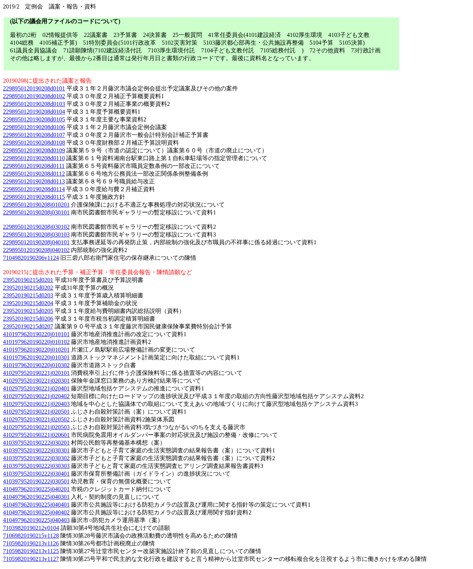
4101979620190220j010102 (36, 342)
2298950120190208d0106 (34, 127)
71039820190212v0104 (31, 528)
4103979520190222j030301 (36, 450)
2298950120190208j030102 (36, 227)
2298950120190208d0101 (34, 88)
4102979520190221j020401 (36, 388)
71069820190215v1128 (31, 535)
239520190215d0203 (28, 295)
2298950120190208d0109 (34, 150)
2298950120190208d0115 (34, 197)
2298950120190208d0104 (34, 111)
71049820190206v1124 (31, 258)
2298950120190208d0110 (34, 158)
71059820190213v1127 (31, 559)
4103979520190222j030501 (36, 481)
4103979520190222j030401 (36, 473)
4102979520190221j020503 (36, 427)
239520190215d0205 (28, 311)
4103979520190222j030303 (36, 466)
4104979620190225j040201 (36, 489)
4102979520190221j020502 (36, 419)
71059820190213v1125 (31, 551)
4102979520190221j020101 (36, 373)
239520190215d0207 (28, 326)
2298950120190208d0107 (34, 135)
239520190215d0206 (28, 318)
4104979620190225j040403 (36, 520)
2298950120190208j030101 (36, 212)
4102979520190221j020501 (36, 411)
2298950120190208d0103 (34, 104)
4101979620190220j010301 (36, 357)
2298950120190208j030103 (36, 234)
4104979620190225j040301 (36, 497)
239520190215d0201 (28, 280)
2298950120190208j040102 (36, 250)
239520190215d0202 (28, 287)
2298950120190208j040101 (36, 242)
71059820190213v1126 (31, 543)
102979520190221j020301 (37, 380)
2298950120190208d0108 (34, 142)
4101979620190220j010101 (36, 334)
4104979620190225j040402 (36, 512)
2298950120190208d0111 (34, 166)
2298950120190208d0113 (34, 181)
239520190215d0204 (28, 303)
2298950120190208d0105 (34, 119)
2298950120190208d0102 (34, 96)
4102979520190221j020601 (36, 435)
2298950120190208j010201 (36, 204)
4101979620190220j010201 (36, 349)
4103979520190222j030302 (36, 458)
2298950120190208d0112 (34, 173)
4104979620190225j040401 (36, 504)
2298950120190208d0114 (34, 189)
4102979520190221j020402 (36, 396)
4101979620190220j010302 (36, 365)
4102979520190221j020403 (36, 404)
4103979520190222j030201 (36, 442)
